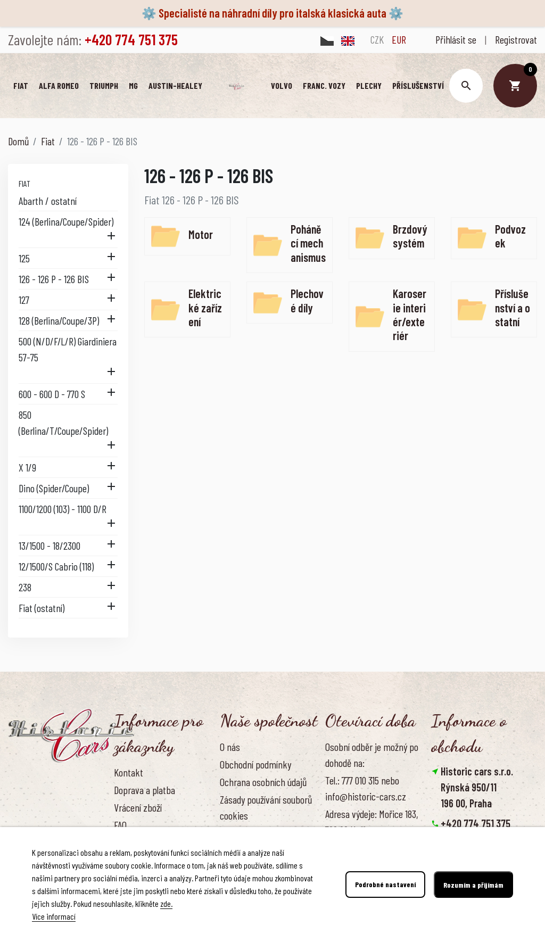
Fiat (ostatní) (41, 608)
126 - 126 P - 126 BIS (54, 279)
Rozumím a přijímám (473, 884)
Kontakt (128, 772)
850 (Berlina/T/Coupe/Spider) (63, 423)
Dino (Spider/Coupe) (54, 488)
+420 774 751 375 (475, 823)
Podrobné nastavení (385, 884)
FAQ (120, 825)
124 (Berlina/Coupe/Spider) (66, 222)
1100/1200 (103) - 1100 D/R (62, 509)
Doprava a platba (144, 790)
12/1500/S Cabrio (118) (56, 566)
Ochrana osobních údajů (263, 782)
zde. (166, 903)
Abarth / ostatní (48, 201)
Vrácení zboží (138, 807)
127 (24, 300)
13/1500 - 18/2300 (49, 546)
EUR (399, 39)
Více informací (54, 916)
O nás (230, 747)
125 (24, 258)
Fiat (24, 184)
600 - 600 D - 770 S (52, 394)
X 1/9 (27, 467)
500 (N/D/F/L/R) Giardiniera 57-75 (68, 349)
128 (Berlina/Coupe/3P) (59, 321)
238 (25, 587)
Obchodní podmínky (255, 764)
